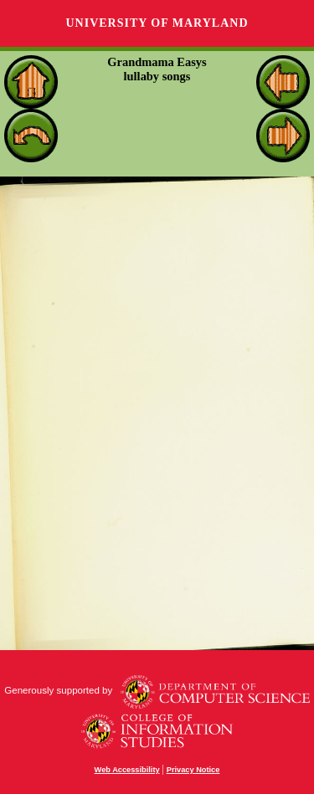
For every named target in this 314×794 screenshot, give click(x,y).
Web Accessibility (127, 770)
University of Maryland (156, 23)
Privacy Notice (193, 770)
